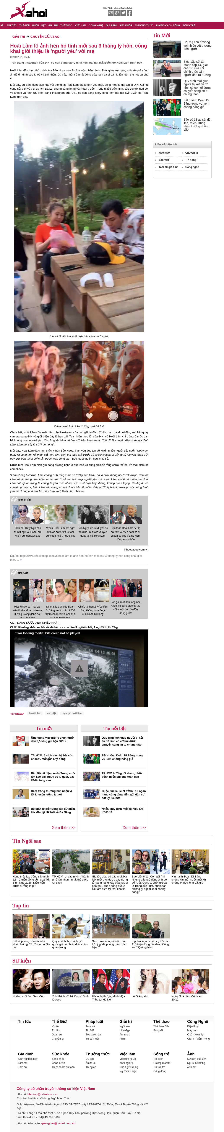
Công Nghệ (197, 1021)
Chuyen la (191, 152)
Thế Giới (59, 1021)
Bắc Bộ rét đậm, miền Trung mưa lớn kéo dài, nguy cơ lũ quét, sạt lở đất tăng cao (53, 777)
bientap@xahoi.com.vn (43, 1094)
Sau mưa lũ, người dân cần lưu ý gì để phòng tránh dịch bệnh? (109, 944)
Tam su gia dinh (168, 167)
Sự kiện (21, 961)
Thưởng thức (98, 1054)
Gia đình (26, 1054)
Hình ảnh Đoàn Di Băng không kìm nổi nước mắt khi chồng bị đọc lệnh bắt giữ (189, 879)
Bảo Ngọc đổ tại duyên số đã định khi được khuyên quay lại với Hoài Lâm (93, 532)
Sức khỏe (60, 1054)
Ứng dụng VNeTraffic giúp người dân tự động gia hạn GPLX (52, 739)
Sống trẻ (161, 1054)
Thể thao (161, 1021)
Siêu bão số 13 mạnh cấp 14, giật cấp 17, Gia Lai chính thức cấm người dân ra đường (197, 68)
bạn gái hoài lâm (71, 713)
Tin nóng (190, 159)
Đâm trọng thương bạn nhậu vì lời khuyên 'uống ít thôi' (51, 792)
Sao (25, 573)
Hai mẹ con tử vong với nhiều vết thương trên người (197, 45)
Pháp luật (94, 1021)
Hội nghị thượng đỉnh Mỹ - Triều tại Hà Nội (108, 998)
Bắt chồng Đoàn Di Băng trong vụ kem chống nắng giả (122, 757)
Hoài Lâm (34, 713)
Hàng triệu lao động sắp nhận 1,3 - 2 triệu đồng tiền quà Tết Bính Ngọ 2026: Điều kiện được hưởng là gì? (31, 881)
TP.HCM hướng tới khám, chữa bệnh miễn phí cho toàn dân (122, 775)
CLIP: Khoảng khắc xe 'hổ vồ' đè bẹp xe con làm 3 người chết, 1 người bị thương (64, 627)
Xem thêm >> (63, 827)
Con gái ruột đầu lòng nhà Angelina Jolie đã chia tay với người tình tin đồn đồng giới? (125, 608)
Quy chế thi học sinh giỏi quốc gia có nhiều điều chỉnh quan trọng (70, 944)
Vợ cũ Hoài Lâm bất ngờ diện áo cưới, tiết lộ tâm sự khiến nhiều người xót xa (60, 534)
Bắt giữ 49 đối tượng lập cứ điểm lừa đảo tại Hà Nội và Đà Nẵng (53, 810)
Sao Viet (164, 159)
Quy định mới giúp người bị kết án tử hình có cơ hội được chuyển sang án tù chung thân (122, 741)
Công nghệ (192, 167)
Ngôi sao (164, 152)
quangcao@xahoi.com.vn (58, 1123)
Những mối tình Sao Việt (28, 996)
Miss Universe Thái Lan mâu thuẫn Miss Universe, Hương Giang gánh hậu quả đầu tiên (28, 612)
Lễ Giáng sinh (140, 996)
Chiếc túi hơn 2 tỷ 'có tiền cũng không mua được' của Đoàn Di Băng (92, 610)
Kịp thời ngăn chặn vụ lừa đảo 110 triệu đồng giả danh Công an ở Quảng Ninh (150, 944)
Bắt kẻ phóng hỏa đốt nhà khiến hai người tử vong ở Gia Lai (31, 944)
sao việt (51, 713)
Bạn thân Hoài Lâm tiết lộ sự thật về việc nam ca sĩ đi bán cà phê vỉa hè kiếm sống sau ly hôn (125, 534)
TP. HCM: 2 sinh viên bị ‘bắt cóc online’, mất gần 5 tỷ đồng (52, 757)
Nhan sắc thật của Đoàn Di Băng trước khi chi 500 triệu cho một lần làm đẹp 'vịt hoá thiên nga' (60, 612)
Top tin (20, 906)
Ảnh (191, 1054)
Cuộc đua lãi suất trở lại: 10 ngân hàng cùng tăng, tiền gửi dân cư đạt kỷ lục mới (124, 794)
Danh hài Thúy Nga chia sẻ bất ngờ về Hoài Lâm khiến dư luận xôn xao (28, 532)
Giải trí (126, 1021)
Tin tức (24, 1021)
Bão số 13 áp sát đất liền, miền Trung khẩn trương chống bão (197, 124)
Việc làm (127, 1054)
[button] (79, 668)
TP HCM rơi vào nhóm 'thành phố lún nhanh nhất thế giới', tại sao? (70, 879)
